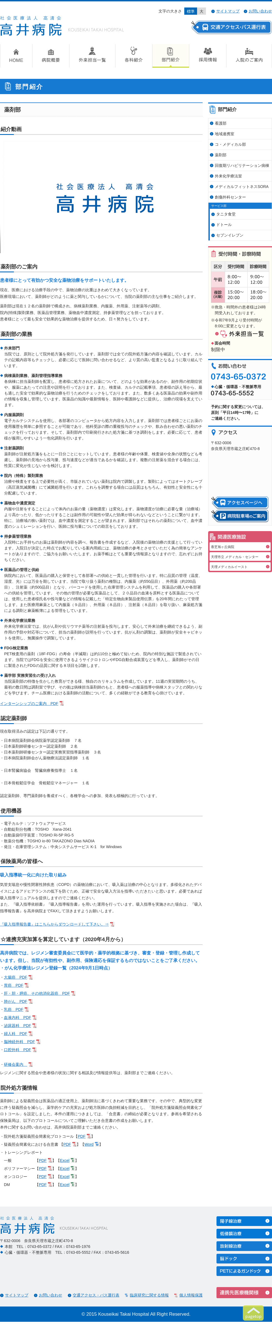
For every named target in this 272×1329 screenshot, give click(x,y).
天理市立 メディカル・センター (234, 557)
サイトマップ (228, 11)
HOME (16, 56)
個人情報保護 (191, 1295)
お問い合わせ (260, 11)
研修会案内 (15, 1064)
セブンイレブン (229, 235)
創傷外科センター (230, 197)
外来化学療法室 (228, 176)
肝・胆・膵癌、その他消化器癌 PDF (37, 993)
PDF (81, 1136)
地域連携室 (224, 134)
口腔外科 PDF (17, 1049)
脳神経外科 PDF (19, 1041)
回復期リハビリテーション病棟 (242, 165)
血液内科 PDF (17, 1017)
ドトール (224, 224)
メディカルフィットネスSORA (242, 186)
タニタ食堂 (226, 214)
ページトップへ (253, 1313)
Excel (64, 1160)
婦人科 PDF (15, 1033)
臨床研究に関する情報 (149, 1295)
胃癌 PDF (13, 985)
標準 (191, 11)
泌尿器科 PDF (17, 1025)
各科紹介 (133, 56)
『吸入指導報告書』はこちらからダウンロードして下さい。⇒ (54, 924)
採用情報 (207, 56)
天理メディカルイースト (229, 567)
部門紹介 (170, 56)
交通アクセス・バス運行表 (96, 1295)
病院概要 (50, 56)
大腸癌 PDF (15, 977)
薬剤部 (220, 155)
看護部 (220, 123)
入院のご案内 (249, 56)
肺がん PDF (15, 1001)
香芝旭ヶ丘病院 (222, 547)
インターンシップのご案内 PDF (29, 703)
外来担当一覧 (92, 56)
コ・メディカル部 (230, 144)
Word (89, 1144)
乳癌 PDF (13, 1009)
